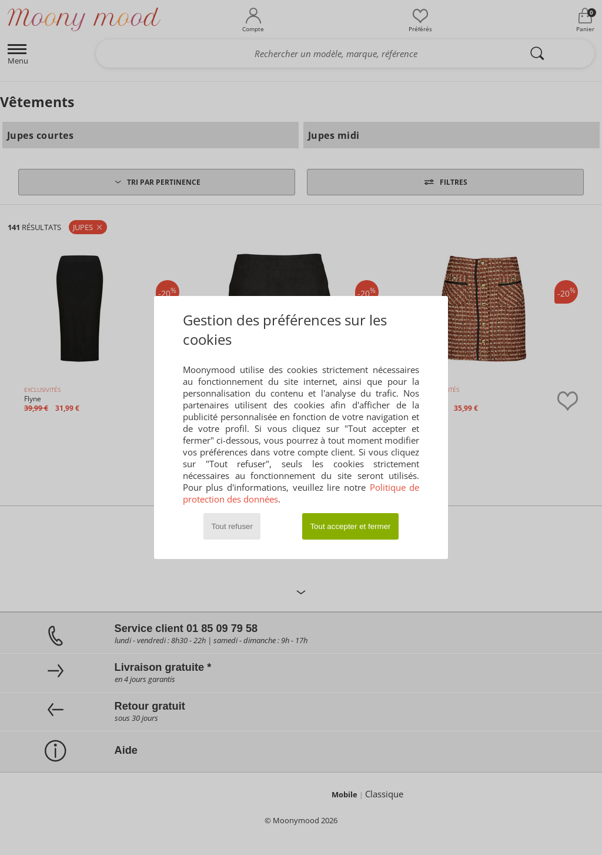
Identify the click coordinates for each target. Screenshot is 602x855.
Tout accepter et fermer (350, 526)
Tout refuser (232, 526)
